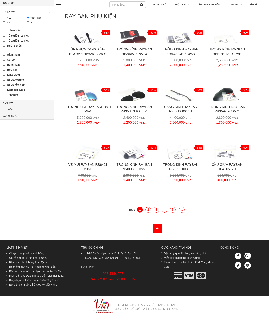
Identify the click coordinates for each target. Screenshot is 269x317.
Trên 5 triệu (14, 30)
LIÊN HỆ (254, 4)
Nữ (32, 22)
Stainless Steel (16, 89)
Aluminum (13, 54)
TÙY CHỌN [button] (8, 3)
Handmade (14, 64)
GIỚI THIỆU (182, 4)
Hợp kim (12, 69)
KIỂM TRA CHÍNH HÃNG (209, 4)
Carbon (11, 59)
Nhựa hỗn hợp (16, 84)
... (181, 209)
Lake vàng (13, 74)
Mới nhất (36, 17)
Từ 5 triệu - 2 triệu (18, 35)
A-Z (9, 17)
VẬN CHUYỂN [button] (10, 116)
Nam (9, 22)
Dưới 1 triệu (14, 45)
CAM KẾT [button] (8, 103)
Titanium (12, 94)
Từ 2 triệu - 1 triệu (18, 40)
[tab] (27, 3)
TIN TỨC (236, 4)
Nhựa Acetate (15, 79)
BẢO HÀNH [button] (9, 109)
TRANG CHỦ (160, 4)
